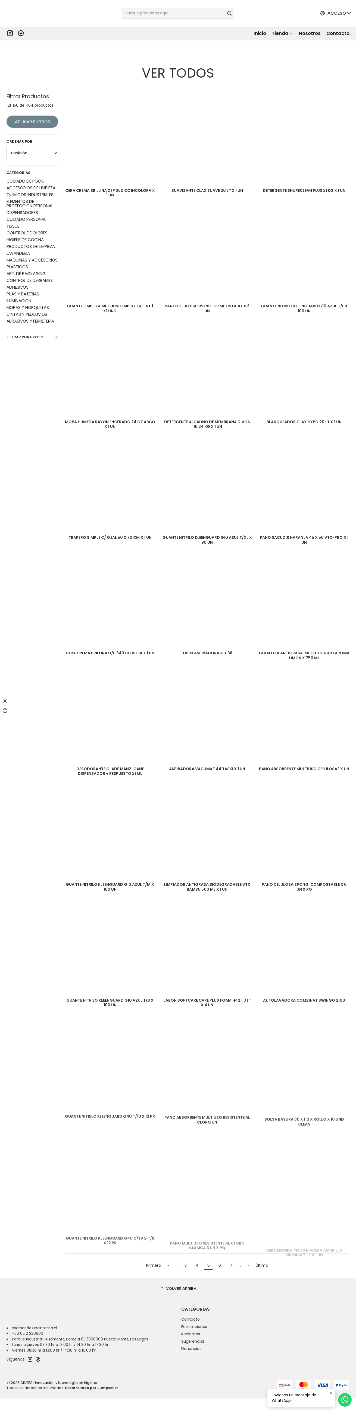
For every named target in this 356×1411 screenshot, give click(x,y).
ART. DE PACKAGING (26, 256)
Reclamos (190, 1346)
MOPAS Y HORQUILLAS (28, 290)
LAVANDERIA (18, 236)
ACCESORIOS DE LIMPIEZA (31, 170)
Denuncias (191, 1361)
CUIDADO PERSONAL (26, 202)
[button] (282, 33)
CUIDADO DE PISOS (25, 164)
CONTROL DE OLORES (27, 215)
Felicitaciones (194, 1339)
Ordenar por (19, 124)
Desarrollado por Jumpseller (91, 1400)
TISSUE (13, 209)
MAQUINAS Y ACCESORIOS (32, 243)
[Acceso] (333, 13)
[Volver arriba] (178, 1301)
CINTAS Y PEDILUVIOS (27, 297)
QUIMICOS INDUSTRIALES (30, 177)
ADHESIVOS (18, 270)
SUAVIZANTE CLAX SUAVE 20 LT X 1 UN (207, 174)
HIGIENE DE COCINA (25, 222)
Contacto (190, 1332)
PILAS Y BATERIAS (23, 276)
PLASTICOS (17, 249)
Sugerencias (193, 1353)
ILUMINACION (19, 283)
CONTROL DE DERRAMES (30, 263)
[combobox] (178, 13)
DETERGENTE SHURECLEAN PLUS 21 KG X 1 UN (304, 177)
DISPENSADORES (22, 195)
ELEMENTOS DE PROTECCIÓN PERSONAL (30, 186)
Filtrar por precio (32, 319)
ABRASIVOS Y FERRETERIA (30, 304)
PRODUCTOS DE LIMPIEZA (31, 229)
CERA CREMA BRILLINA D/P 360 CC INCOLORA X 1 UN (110, 177)
